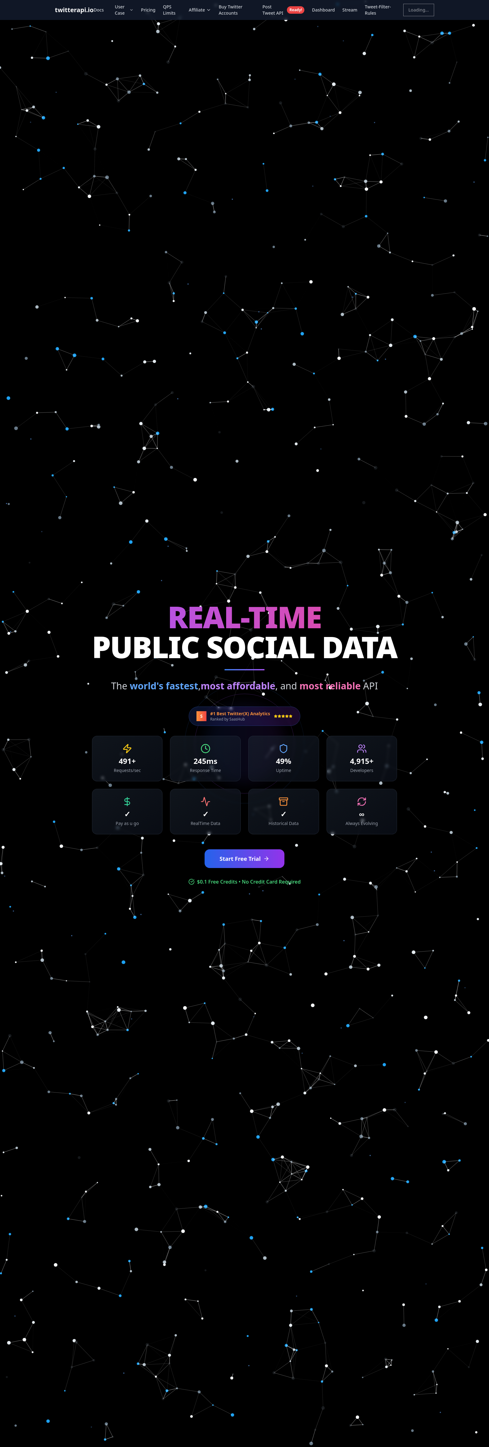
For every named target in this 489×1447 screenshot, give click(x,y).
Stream (349, 10)
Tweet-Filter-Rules (378, 10)
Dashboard (323, 10)
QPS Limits (169, 10)
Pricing (148, 10)
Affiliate (200, 10)
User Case (124, 10)
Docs (99, 10)
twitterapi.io (74, 10)
